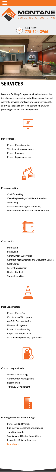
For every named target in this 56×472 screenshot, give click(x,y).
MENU (12, 4)
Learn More (13, 444)
